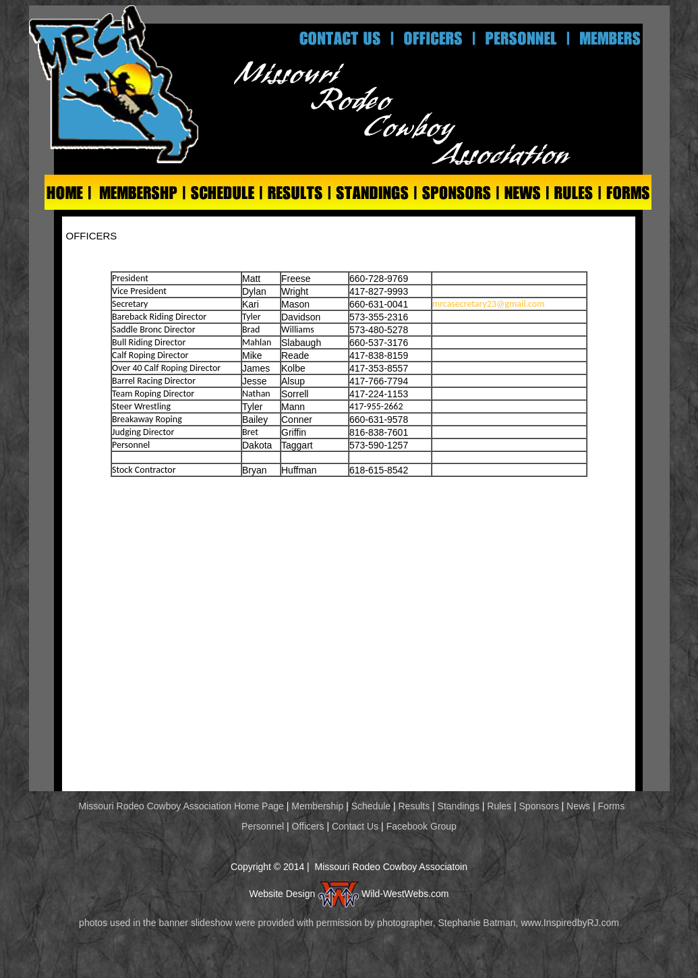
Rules (499, 806)
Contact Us (355, 826)
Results (414, 806)
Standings (458, 806)
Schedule (370, 806)
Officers (308, 826)
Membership (317, 806)
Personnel (264, 826)
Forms (611, 806)
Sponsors (539, 806)
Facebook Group (421, 826)
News (578, 806)
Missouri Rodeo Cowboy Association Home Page (180, 806)
